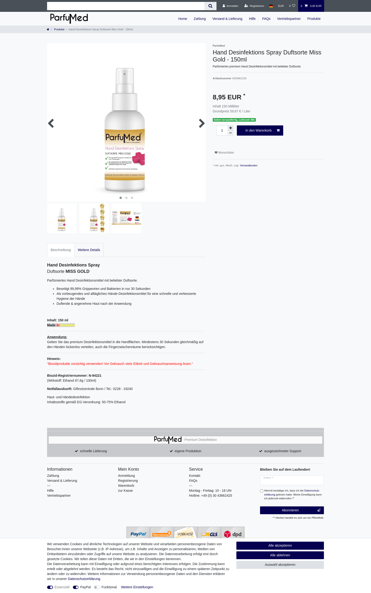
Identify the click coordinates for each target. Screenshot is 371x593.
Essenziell (62, 587)
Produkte (314, 19)
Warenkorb (126, 485)
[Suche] (210, 6)
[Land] (271, 6)
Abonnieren (301, 510)
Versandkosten (248, 165)
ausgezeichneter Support (282, 451)
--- (48, 485)
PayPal (85, 587)
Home (182, 19)
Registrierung (128, 480)
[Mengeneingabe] (222, 130)
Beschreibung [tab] (61, 250)
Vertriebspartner (289, 19)
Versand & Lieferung (227, 19)
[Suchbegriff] (125, 6)
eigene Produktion (188, 451)
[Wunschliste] (292, 6)
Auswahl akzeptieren (280, 564)
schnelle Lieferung (93, 451)
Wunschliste (224, 152)
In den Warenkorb (262, 130)
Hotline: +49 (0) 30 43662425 (210, 495)
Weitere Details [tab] (89, 250)
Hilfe (252, 19)
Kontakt (194, 476)
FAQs (266, 19)
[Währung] (280, 6)
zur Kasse (125, 490)
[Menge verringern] (230, 133)
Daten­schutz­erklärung (84, 579)
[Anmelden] (230, 6)
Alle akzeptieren (280, 545)
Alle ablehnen (280, 555)
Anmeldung (126, 476)
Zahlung (200, 19)
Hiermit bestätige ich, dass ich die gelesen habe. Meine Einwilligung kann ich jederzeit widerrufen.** (293, 494)
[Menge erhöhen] (230, 128)
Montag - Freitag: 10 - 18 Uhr (210, 490)
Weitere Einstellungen (137, 587)
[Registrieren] (254, 6)
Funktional (109, 587)
